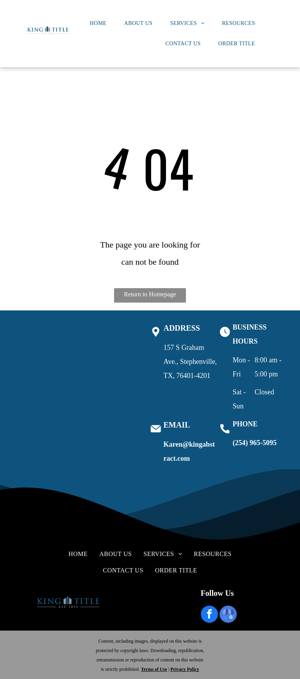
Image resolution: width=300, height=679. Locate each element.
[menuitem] (101, 23)
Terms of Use (154, 669)
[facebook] (209, 615)
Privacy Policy (184, 669)
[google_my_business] (228, 615)
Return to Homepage (150, 294)
